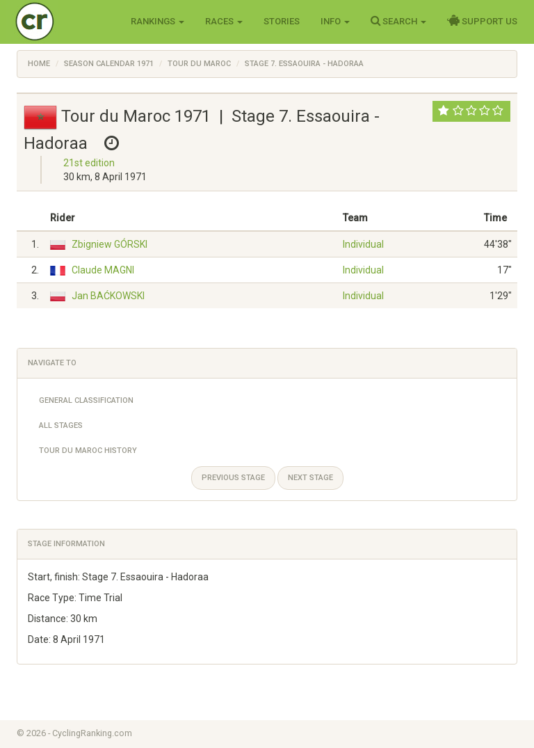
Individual (363, 244)
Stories (282, 21)
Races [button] (224, 21)
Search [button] (398, 20)
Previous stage (233, 477)
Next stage (310, 477)
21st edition (89, 162)
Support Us (482, 20)
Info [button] (335, 21)
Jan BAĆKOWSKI (108, 295)
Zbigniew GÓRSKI (109, 244)
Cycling (63, 20)
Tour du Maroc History (88, 450)
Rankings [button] (157, 21)
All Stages (61, 425)
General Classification (86, 400)
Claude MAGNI (103, 270)
